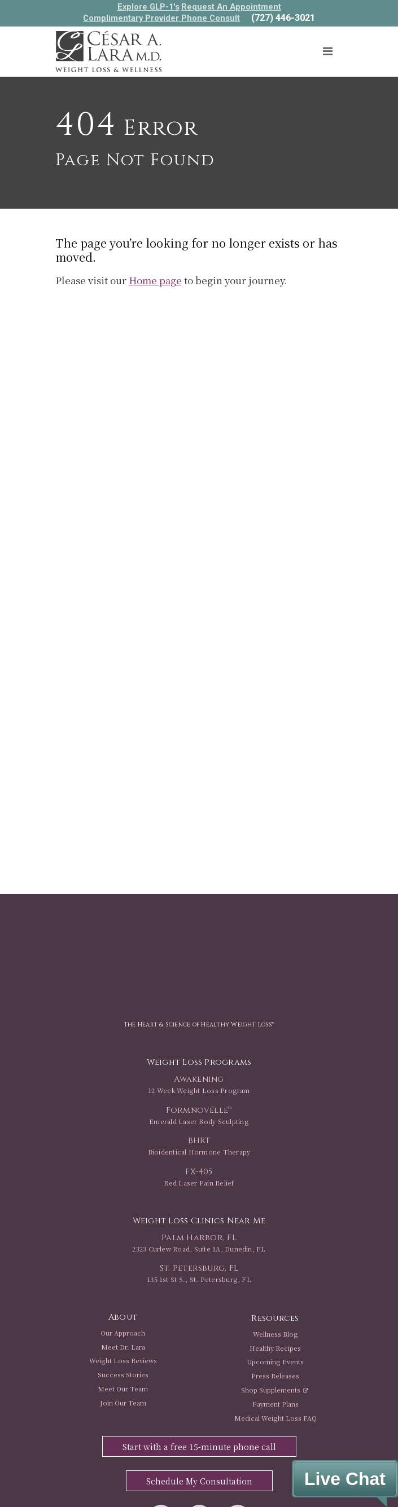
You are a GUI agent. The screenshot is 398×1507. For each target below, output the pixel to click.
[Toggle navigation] (328, 51)
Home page (155, 280)
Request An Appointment (231, 7)
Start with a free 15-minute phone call (199, 1446)
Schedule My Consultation (199, 1481)
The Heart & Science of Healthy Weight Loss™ (199, 1024)
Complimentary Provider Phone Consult (161, 18)
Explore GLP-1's (148, 7)
